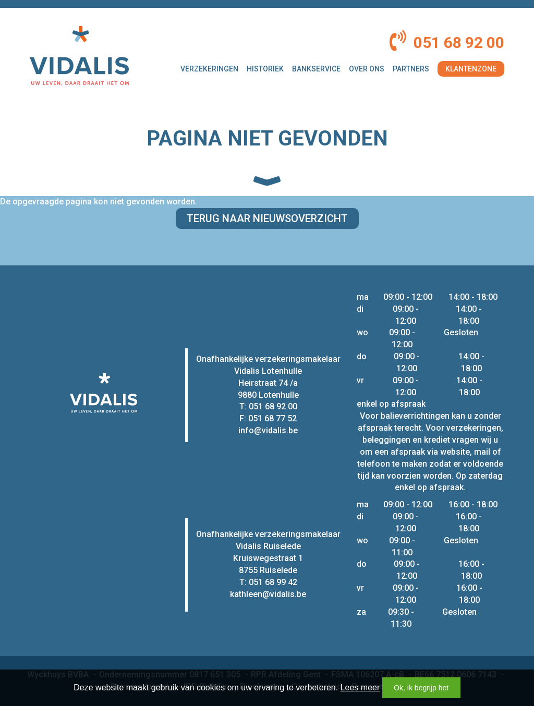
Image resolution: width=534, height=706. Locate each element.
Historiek (265, 69)
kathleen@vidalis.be (268, 594)
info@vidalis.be (268, 430)
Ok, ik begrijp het (421, 688)
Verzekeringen (209, 69)
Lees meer (360, 687)
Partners (411, 69)
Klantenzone (470, 69)
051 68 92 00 (459, 42)
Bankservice (316, 69)
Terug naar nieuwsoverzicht (267, 218)
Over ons (366, 69)
